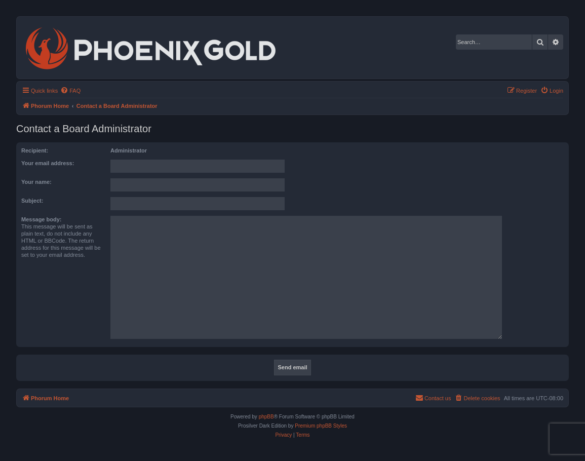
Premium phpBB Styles (321, 426)
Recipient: (34, 150)
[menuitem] (70, 91)
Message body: (41, 219)
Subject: (32, 201)
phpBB (266, 416)
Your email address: (47, 163)
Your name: (36, 182)
